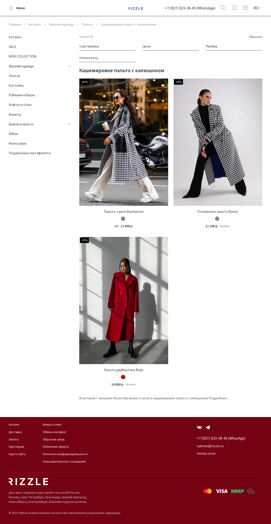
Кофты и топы (20, 104)
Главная (15, 24)
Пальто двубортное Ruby (123, 370)
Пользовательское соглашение (64, 461)
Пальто (87, 24)
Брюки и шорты (21, 124)
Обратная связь (54, 439)
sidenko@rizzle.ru (210, 446)
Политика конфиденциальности (65, 454)
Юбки (13, 133)
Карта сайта (17, 454)
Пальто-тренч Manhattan (123, 211)
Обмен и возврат (54, 432)
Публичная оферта (56, 447)
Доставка (15, 432)
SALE (12, 46)
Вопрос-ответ (52, 424)
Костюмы (16, 85)
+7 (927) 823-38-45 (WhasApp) (221, 438)
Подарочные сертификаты (30, 153)
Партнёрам (16, 447)
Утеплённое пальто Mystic (217, 211)
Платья (14, 75)
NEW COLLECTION (22, 56)
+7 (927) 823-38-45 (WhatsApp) (190, 7)
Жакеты (15, 114)
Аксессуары (17, 143)
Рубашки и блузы (22, 95)
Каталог (34, 24)
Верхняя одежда (61, 24)
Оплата (14, 439)
